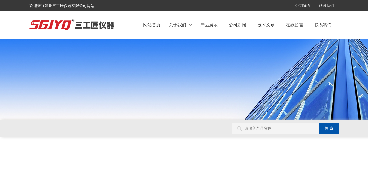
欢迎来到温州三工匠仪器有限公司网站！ (63, 6)
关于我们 (180, 25)
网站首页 (152, 25)
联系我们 (326, 5)
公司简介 (303, 5)
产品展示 (209, 25)
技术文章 (266, 25)
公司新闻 (237, 25)
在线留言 (294, 25)
